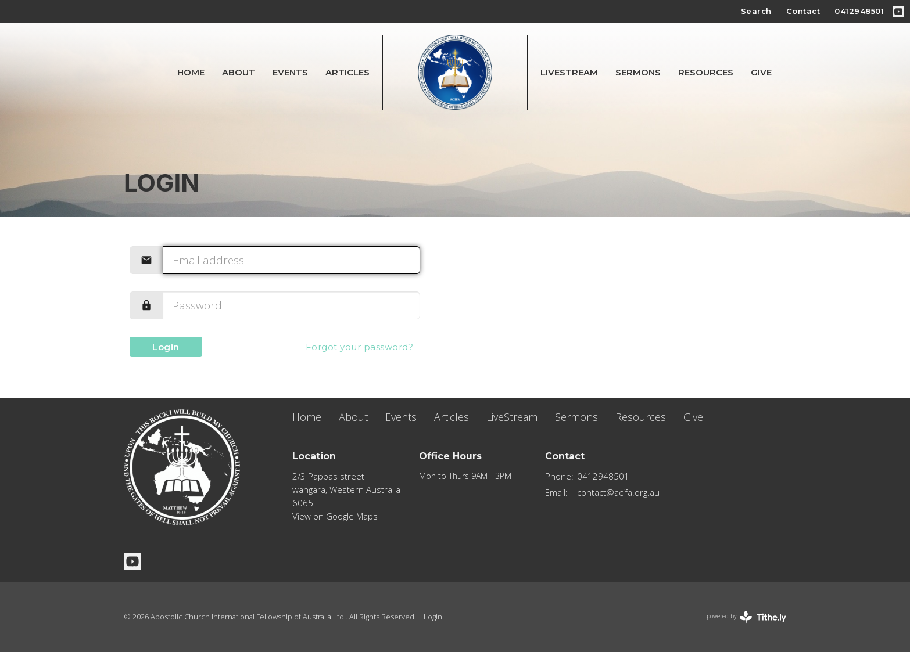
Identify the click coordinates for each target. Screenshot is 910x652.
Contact (803, 11)
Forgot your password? (360, 346)
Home (191, 72)
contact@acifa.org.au (618, 492)
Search (756, 11)
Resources (705, 72)
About (238, 72)
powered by (746, 616)
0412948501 (859, 11)
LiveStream (569, 72)
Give (761, 72)
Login (166, 346)
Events (290, 72)
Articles (347, 72)
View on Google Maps (335, 516)
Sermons (638, 72)
